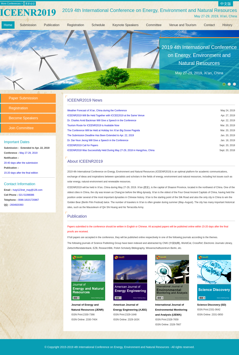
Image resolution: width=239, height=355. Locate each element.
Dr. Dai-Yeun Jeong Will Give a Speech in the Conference (97, 140)
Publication (51, 25)
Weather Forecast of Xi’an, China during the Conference (97, 110)
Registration (75, 25)
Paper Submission (23, 98)
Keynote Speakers (126, 25)
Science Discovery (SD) (211, 304)
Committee (154, 25)
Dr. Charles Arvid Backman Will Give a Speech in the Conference (101, 120)
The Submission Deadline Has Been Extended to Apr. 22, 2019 (100, 135)
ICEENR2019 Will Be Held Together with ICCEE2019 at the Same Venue (105, 115)
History (227, 25)
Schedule (98, 25)
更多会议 (30, 3)
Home (8, 25)
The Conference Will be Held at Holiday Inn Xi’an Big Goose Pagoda (103, 130)
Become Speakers (23, 118)
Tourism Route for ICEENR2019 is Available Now (93, 125)
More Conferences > (12, 3)
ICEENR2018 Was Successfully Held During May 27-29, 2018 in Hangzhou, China (111, 150)
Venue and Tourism (182, 25)
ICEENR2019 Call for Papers (82, 145)
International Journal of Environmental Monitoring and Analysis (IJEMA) (171, 309)
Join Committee (21, 128)
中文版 (225, 4)
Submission (28, 25)
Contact (209, 25)
